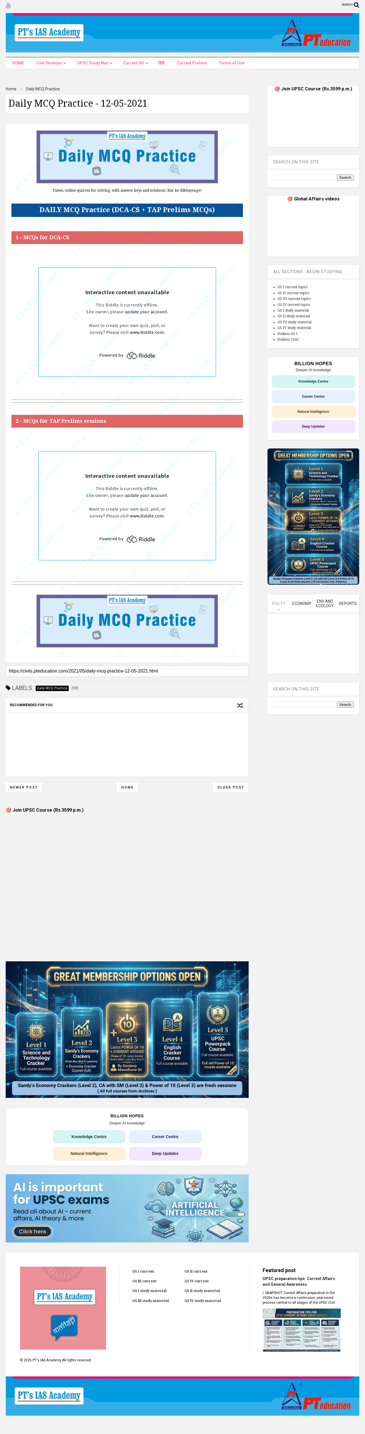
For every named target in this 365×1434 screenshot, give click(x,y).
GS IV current (196, 1281)
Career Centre (165, 1136)
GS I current (143, 1271)
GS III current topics (294, 299)
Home (11, 89)
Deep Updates (165, 1153)
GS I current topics (292, 287)
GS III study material (294, 322)
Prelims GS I (287, 334)
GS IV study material (294, 328)
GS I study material (293, 310)
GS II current (196, 1271)
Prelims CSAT (288, 340)
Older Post (230, 787)
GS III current (144, 1281)
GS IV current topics (293, 305)
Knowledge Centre (89, 1136)
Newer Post (24, 787)
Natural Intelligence (89, 1153)
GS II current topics (293, 293)
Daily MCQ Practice (43, 89)
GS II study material (293, 316)
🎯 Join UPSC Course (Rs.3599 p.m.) (45, 810)
